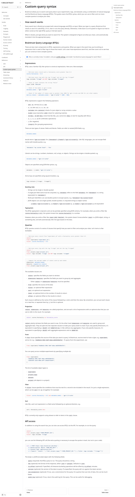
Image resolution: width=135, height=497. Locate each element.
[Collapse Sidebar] (20, 494)
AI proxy (5, 45)
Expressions (31, 63)
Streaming (6, 75)
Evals (12, 26)
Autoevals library (12, 78)
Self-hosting (12, 51)
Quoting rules (31, 187)
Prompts (5, 34)
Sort (27, 401)
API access (31, 421)
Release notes (7, 83)
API (12, 66)
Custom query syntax (9, 69)
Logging (5, 28)
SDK (12, 64)
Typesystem (30, 208)
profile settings (60, 57)
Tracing (5, 48)
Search (11, 7)
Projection (29, 306)
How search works (35, 22)
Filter (28, 384)
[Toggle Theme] (4, 494)
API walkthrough (8, 54)
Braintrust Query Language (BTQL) (43, 42)
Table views (6, 72)
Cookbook (11, 57)
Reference (11, 60)
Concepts (6, 16)
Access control (7, 42)
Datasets (5, 31)
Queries (29, 225)
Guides (11, 22)
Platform (12, 81)
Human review (7, 40)
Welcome (11, 12)
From (28, 335)
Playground (6, 37)
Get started (6, 18)
